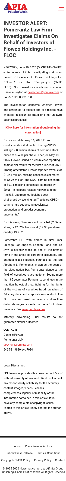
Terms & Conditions (48, 453)
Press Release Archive (38, 446)
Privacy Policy (43, 460)
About (17, 446)
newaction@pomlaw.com (43, 92)
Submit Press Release (19, 453)
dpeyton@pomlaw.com (18, 344)
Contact (60, 460)
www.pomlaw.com (33, 309)
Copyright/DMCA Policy (16, 460)
